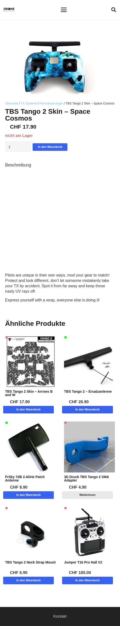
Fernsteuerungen (51, 103)
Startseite (11, 103)
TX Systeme (28, 103)
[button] (63, 10)
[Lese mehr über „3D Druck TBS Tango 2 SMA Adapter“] (87, 495)
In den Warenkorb (50, 147)
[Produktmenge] (18, 147)
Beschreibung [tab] (18, 165)
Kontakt (59, 616)
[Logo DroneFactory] (9, 9)
